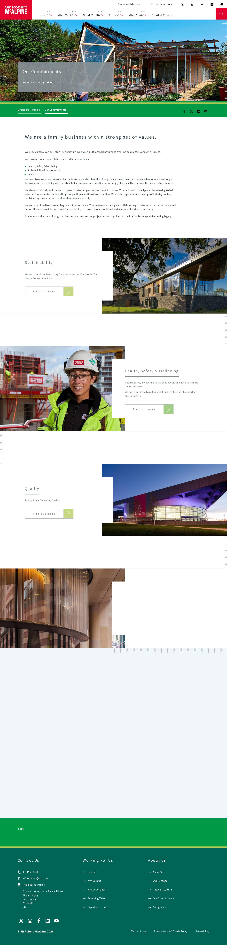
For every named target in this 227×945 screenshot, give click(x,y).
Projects (43, 15)
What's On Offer (96, 889)
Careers (114, 15)
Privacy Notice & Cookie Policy (171, 931)
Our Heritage (160, 880)
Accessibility (203, 931)
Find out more (44, 297)
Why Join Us (94, 880)
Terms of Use (138, 931)
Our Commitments (163, 898)
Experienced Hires (98, 907)
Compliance (159, 907)
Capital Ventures (164, 15)
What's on (136, 15)
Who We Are (66, 15)
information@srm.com (35, 878)
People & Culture (162, 889)
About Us (158, 872)
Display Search (221, 14)
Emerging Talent (97, 898)
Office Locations (161, 3)
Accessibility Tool (129, 3)
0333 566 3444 (30, 872)
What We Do (91, 15)
